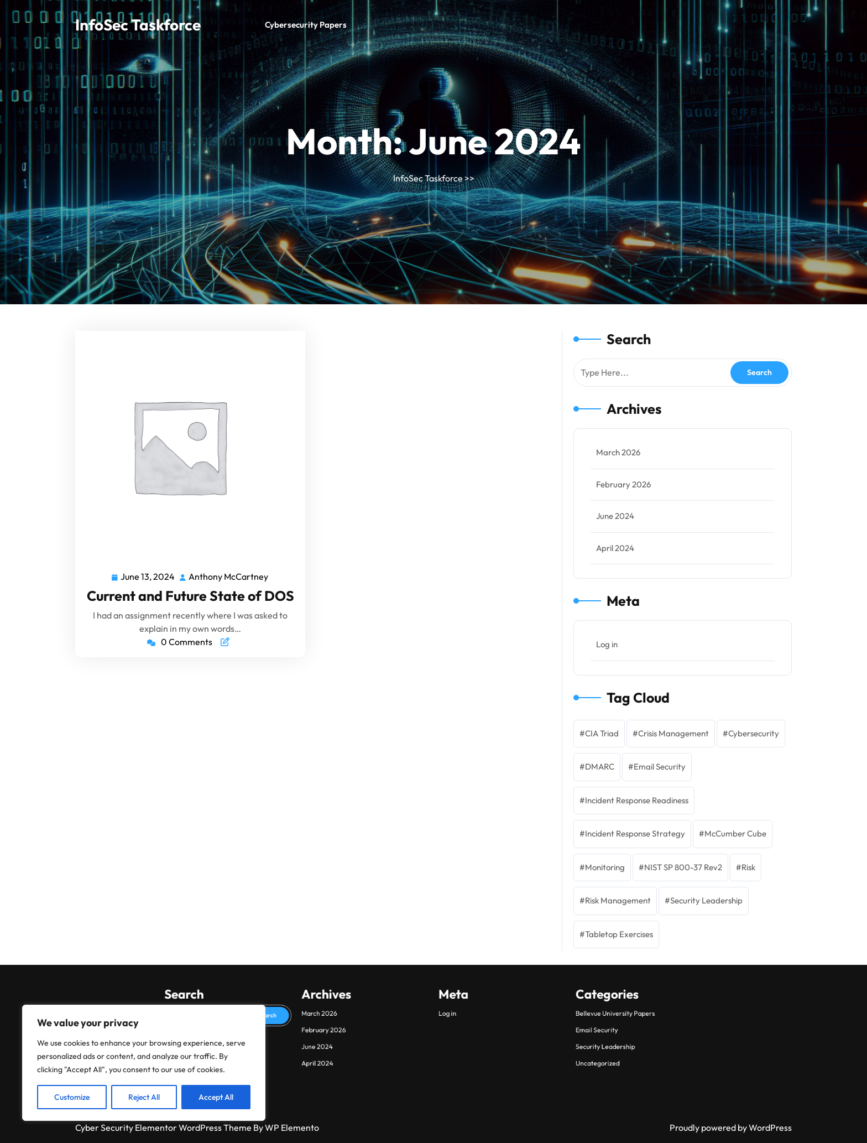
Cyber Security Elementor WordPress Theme (164, 1127)
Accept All (216, 1097)
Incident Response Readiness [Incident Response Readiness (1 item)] (636, 800)
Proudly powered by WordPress (731, 1127)
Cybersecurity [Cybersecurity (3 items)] (753, 733)
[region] (143, 1063)
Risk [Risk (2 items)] (748, 867)
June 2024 (615, 516)
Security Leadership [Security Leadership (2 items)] (706, 900)
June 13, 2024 (148, 576)
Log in (607, 644)
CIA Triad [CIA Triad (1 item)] (602, 733)
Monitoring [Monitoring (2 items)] (605, 867)
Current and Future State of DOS (190, 596)
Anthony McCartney (229, 576)
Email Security (463, 1104)
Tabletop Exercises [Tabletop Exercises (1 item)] (619, 934)
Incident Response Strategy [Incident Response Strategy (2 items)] (635, 833)
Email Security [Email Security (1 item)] (660, 766)
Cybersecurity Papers (306, 24)
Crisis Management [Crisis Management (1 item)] (673, 733)
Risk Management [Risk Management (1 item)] (618, 900)
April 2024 (615, 548)
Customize (72, 1097)
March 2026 (618, 452)
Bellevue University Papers (466, 1101)
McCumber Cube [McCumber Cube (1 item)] (735, 833)
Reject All (144, 1097)
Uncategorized (463, 1110)
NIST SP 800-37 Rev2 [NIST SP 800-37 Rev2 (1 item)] (683, 867)
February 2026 (623, 484)
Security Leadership (464, 1107)
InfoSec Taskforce (138, 24)
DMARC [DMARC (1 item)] (599, 766)
